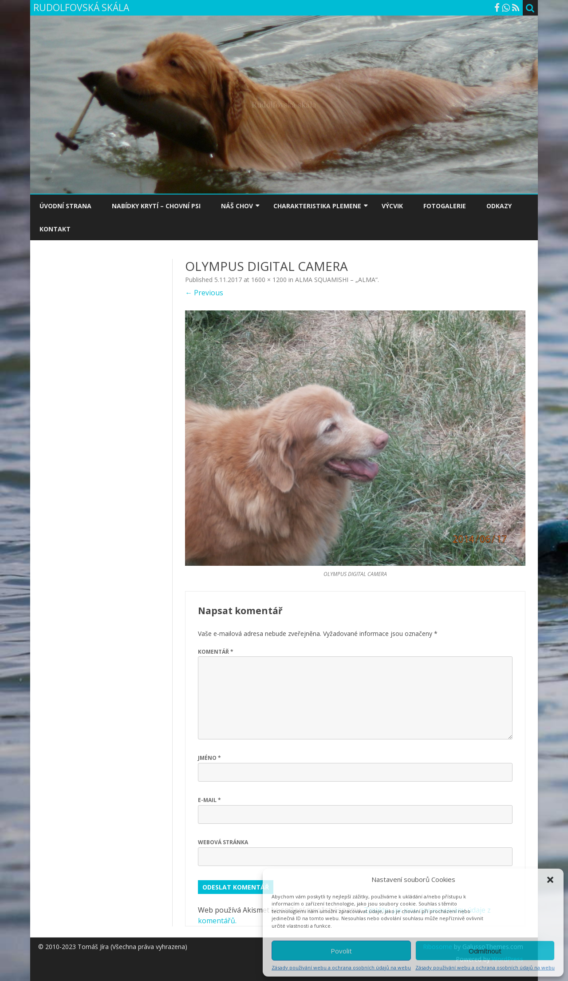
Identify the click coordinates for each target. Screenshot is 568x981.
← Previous (204, 293)
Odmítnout (485, 950)
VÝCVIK (392, 206)
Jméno (209, 758)
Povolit (341, 950)
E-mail (209, 800)
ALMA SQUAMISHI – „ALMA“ (336, 279)
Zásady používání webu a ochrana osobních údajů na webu (341, 967)
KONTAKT (55, 229)
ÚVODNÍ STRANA (65, 206)
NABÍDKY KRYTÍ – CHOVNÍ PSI (156, 206)
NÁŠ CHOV (237, 206)
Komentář (215, 651)
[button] (550, 879)
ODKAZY (499, 206)
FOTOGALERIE (444, 206)
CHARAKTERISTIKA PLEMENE (317, 206)
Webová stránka (223, 842)
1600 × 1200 (269, 279)
